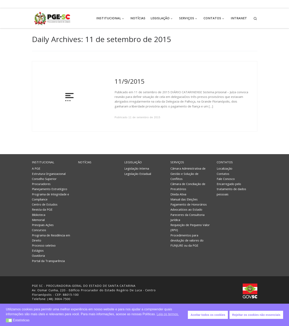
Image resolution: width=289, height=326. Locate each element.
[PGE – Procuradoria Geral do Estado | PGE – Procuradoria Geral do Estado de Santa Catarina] (52, 18)
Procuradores (41, 184)
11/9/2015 (130, 81)
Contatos (225, 162)
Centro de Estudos (44, 204)
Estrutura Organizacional (49, 174)
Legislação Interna (136, 168)
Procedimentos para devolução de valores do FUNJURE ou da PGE (186, 240)
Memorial (38, 220)
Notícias (84, 162)
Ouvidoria (38, 255)
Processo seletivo (44, 245)
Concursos (39, 230)
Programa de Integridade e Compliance (50, 196)
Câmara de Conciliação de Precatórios (187, 186)
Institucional (43, 162)
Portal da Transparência (48, 261)
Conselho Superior (44, 179)
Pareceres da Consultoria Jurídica (187, 217)
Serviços (177, 162)
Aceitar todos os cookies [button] (208, 314)
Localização (224, 168)
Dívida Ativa (178, 194)
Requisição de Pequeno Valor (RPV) (190, 227)
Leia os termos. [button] (168, 314)
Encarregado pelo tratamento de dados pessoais (231, 189)
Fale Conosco (226, 179)
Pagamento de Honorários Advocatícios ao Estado (188, 206)
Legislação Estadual (137, 174)
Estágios (38, 250)
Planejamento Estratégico (49, 189)
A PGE (36, 168)
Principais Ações (43, 225)
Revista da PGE (42, 209)
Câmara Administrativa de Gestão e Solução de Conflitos (188, 173)
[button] (9, 320)
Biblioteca (38, 215)
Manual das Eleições (184, 199)
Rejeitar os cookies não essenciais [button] (256, 314)
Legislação (133, 162)
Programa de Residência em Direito (51, 237)
